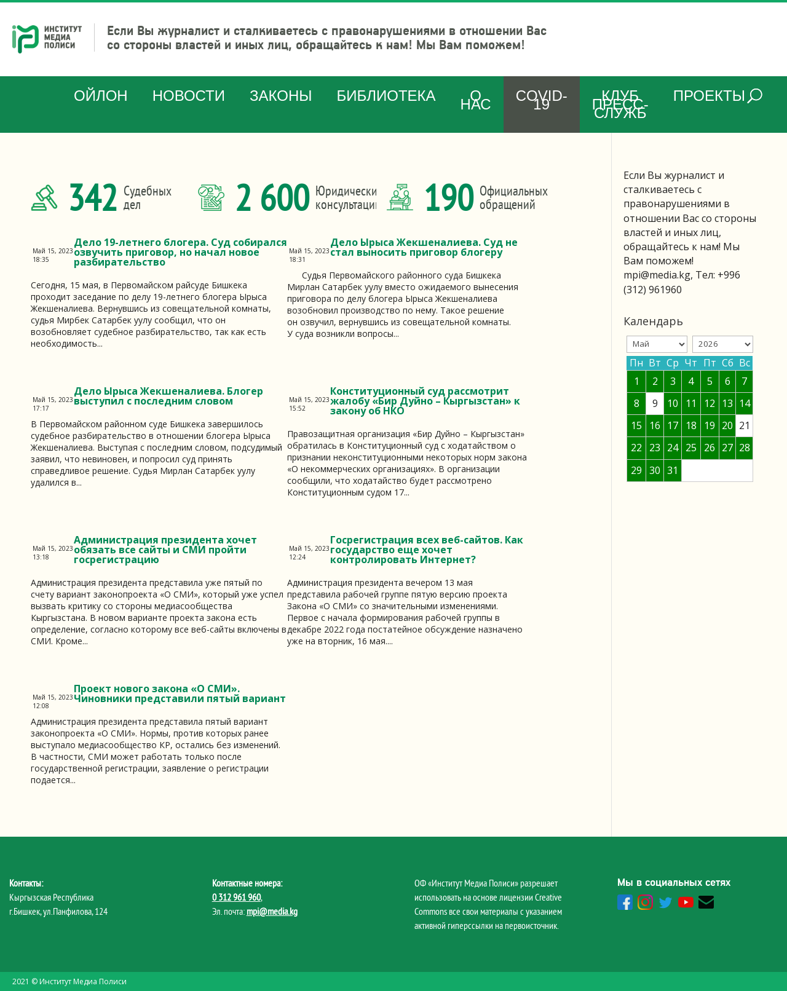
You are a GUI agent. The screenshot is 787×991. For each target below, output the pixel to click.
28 (744, 447)
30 (654, 470)
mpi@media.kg (272, 911)
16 (654, 425)
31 (672, 470)
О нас (476, 100)
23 (654, 447)
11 (691, 403)
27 (727, 447)
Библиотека (385, 95)
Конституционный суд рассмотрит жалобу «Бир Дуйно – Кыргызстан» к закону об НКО (425, 400)
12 (709, 403)
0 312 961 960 (236, 897)
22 (636, 447)
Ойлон (101, 95)
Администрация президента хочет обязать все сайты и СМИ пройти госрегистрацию (165, 549)
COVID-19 (542, 100)
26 (709, 447)
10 (672, 403)
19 (709, 425)
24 (672, 447)
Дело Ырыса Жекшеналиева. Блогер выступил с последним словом (168, 396)
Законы (281, 95)
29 (636, 470)
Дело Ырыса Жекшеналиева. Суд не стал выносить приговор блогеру (424, 247)
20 (727, 425)
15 (636, 425)
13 (727, 403)
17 (672, 425)
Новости (188, 95)
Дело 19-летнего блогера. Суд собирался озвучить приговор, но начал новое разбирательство (180, 252)
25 (691, 447)
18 (691, 425)
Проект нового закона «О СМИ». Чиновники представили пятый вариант (180, 693)
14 (744, 403)
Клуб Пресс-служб (620, 104)
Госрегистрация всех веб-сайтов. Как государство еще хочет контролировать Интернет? (426, 549)
